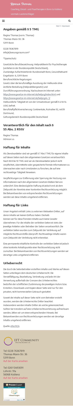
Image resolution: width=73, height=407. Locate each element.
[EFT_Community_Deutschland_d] (36, 341)
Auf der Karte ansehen (15, 360)
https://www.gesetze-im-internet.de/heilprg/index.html (29, 94)
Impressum (66, 26)
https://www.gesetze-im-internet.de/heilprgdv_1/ (26, 98)
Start (58, 26)
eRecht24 (14, 326)
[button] (3, 21)
